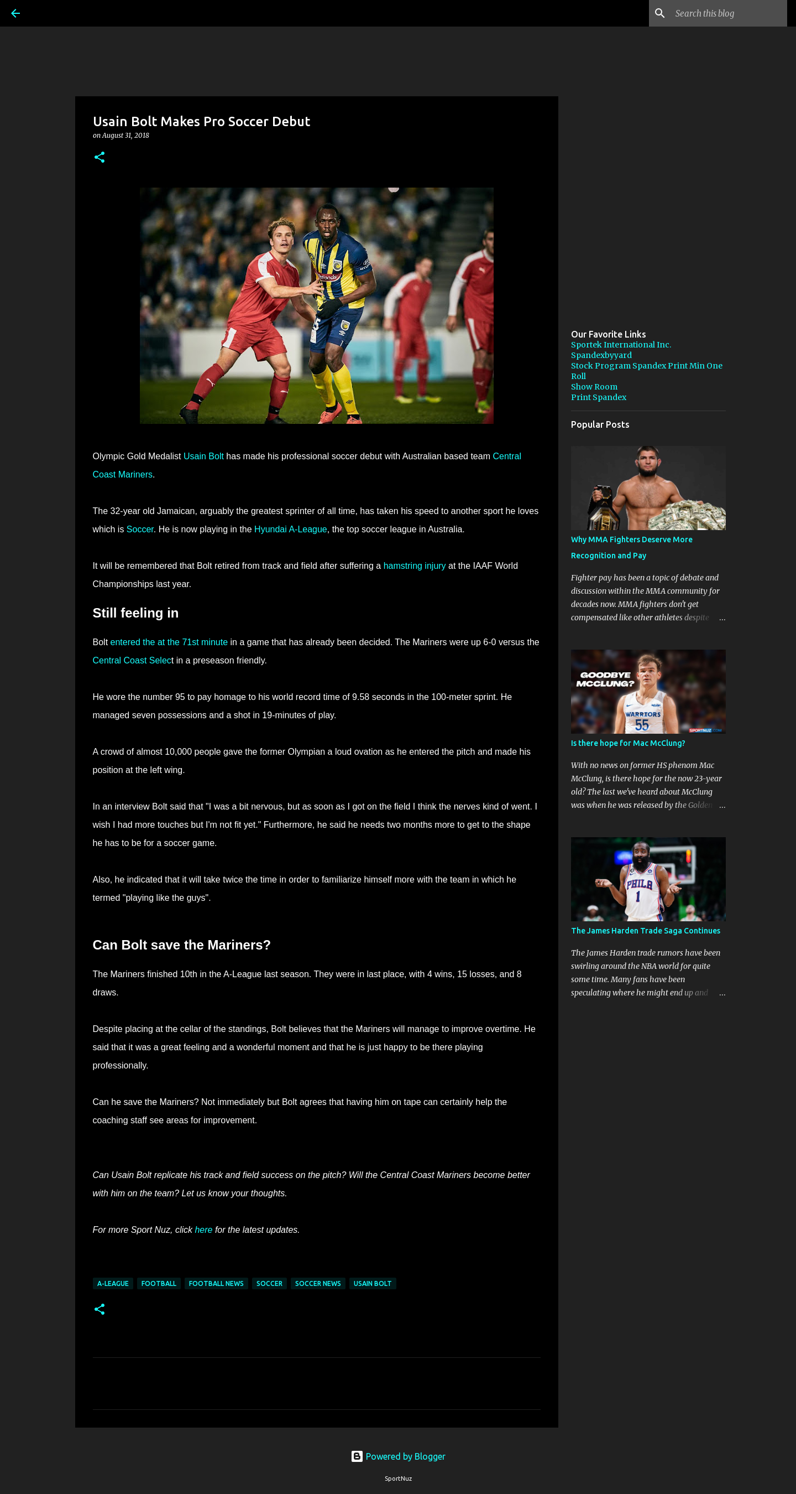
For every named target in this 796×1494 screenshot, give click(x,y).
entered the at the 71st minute (169, 642)
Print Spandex (598, 397)
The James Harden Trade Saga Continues (645, 930)
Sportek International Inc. (621, 345)
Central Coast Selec (132, 660)
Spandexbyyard (601, 355)
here (203, 1229)
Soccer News (318, 1283)
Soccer (140, 529)
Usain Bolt (204, 456)
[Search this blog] (729, 13)
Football (159, 1283)
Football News (216, 1283)
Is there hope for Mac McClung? (628, 743)
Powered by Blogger (398, 1456)
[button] (99, 158)
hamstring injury (415, 565)
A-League (113, 1283)
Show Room (594, 387)
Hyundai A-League (290, 529)
